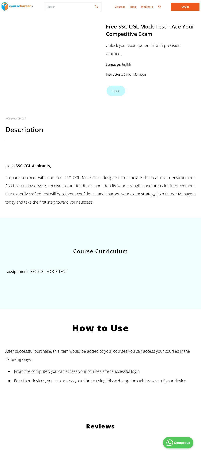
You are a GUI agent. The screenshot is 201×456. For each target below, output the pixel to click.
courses (94, 371)
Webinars (147, 6)
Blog (133, 6)
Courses (120, 6)
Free (116, 90)
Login (185, 6)
